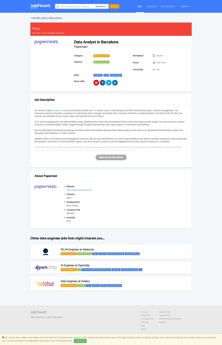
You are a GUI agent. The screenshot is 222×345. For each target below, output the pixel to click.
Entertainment (84, 253)
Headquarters (73, 202)
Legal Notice (165, 315)
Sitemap (144, 322)
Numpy (116, 269)
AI (79, 269)
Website (70, 186)
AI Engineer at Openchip (75, 265)
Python (102, 253)
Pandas (107, 269)
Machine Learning (115, 253)
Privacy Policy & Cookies (170, 319)
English (185, 6)
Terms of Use (165, 312)
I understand (80, 341)
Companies (151, 6)
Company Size (73, 209)
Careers (144, 312)
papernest (59, 110)
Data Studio (116, 75)
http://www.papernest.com (79, 190)
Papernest (50, 176)
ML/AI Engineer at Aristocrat (77, 249)
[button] (100, 6)
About (143, 329)
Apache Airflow (132, 253)
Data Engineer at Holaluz (75, 281)
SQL (106, 75)
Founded (70, 217)
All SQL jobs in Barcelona (46, 18)
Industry (70, 194)
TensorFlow (87, 269)
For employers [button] (168, 6)
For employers (147, 319)
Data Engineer (69, 253)
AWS (103, 285)
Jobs (140, 6)
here (70, 340)
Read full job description (111, 157)
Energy (81, 285)
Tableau (98, 75)
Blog (143, 325)
